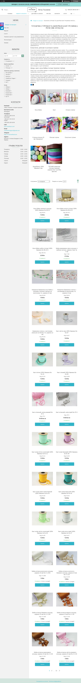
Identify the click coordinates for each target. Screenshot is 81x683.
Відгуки (6, 30)
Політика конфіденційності (55, 681)
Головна (10, 13)
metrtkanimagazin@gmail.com (12, 130)
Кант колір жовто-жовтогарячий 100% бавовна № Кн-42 (42, 492)
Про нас (48, 13)
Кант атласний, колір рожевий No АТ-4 (42, 413)
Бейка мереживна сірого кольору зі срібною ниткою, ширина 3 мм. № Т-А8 (66, 250)
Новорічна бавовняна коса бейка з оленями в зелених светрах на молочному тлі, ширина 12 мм (42, 291)
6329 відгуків (67, 1)
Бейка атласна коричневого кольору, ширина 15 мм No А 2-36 (42, 653)
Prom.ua (48, 680)
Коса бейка (38, 110)
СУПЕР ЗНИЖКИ (63, 4)
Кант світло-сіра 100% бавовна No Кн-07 (66, 331)
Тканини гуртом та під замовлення (14, 36)
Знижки (6, 42)
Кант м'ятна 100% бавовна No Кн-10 (42, 373)
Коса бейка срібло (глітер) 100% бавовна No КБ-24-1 (42, 249)
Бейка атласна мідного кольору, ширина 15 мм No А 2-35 (66, 613)
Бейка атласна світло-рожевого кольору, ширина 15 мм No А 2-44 (66, 653)
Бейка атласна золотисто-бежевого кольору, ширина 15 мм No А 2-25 (67, 573)
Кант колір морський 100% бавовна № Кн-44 (67, 492)
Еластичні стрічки (70, 137)
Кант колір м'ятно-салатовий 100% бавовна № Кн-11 (42, 452)
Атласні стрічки (70, 110)
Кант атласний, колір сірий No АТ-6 (66, 412)
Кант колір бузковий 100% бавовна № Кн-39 (66, 452)
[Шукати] (2, 10)
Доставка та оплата (37, 13)
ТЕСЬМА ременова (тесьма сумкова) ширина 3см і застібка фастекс (54, 169)
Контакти (57, 13)
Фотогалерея (7, 39)
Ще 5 (7, 82)
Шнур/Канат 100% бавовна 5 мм (38, 167)
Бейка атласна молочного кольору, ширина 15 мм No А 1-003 (42, 572)
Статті (65, 13)
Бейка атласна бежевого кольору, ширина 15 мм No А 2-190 (42, 613)
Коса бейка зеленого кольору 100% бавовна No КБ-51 (42, 209)
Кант (54, 110)
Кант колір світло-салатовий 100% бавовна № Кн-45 (42, 532)
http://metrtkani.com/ (9, 126)
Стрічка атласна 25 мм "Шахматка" (38, 138)
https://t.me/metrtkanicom (10, 134)
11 (56, 670)
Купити (42, 220)
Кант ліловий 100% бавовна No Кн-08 (66, 373)
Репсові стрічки (54, 137)
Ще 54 (7, 96)
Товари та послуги (21, 13)
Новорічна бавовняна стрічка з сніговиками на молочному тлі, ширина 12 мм (66, 291)
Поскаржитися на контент (42, 681)
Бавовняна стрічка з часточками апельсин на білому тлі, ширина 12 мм (42, 332)
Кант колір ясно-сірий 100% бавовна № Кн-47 (66, 532)
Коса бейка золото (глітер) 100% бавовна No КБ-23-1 (67, 209)
